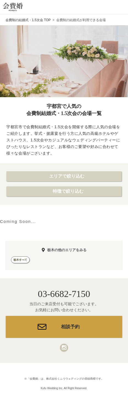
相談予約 (70, 326)
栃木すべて (20, 259)
